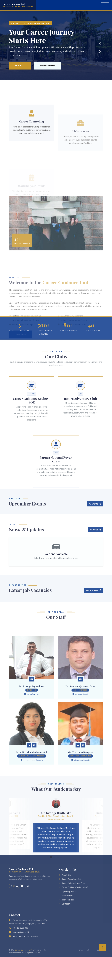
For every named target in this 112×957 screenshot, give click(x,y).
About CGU (20, 65)
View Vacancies (48, 65)
